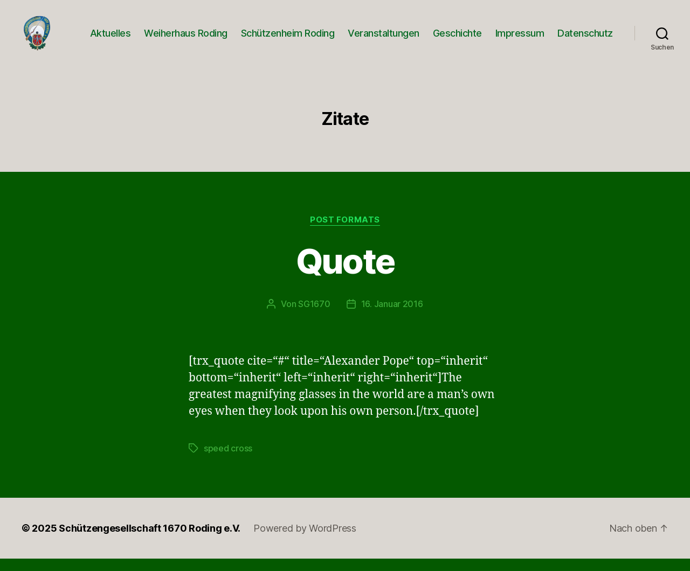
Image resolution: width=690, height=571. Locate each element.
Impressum (519, 39)
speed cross (228, 460)
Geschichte (457, 39)
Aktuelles (110, 39)
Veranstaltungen (383, 39)
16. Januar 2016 (392, 316)
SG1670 (314, 316)
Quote (345, 273)
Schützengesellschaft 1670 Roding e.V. (149, 540)
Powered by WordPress (304, 540)
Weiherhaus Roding (185, 39)
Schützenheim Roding (288, 39)
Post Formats (345, 232)
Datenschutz (585, 39)
